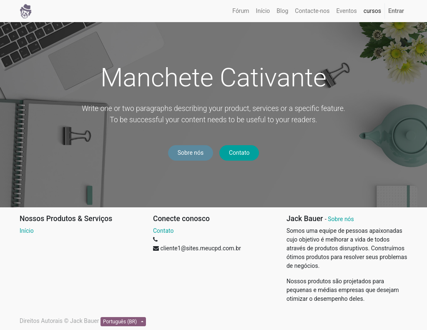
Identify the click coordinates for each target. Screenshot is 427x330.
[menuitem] (240, 11)
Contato (239, 152)
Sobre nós (191, 152)
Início (27, 230)
